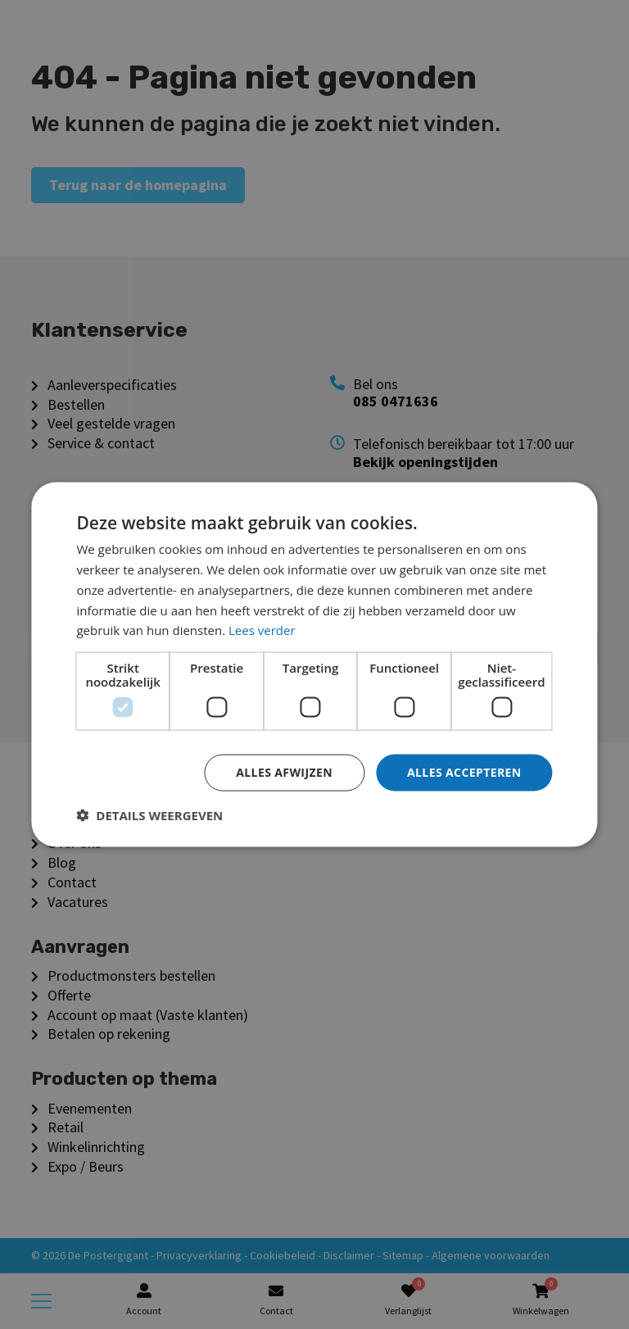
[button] (149, 814)
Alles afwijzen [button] (284, 772)
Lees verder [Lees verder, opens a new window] (262, 630)
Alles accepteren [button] (464, 772)
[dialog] (314, 665)
